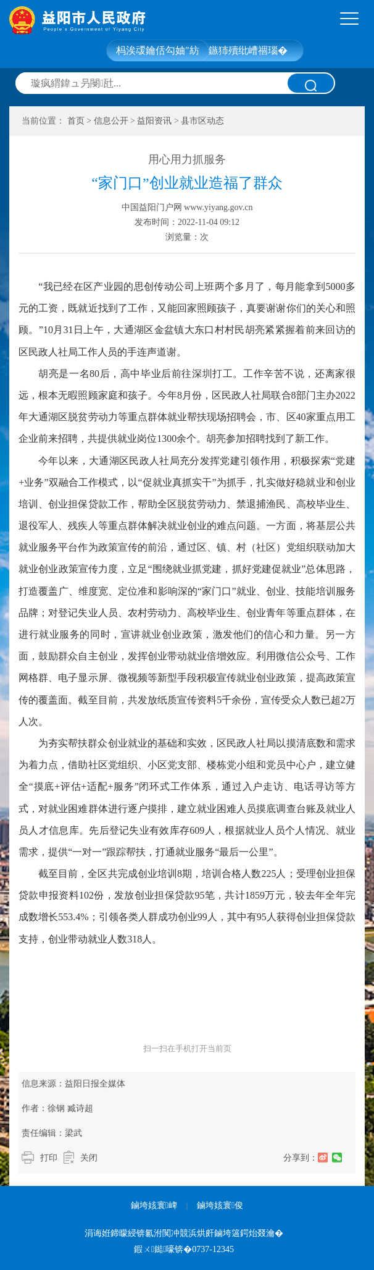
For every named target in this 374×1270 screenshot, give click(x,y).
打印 (48, 1157)
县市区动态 (202, 120)
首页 (76, 120)
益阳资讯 (154, 120)
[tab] (349, 19)
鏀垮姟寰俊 (220, 1205)
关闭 (89, 1157)
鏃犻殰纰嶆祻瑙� (248, 50)
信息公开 (111, 120)
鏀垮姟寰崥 (154, 1205)
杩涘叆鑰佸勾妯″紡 (157, 50)
